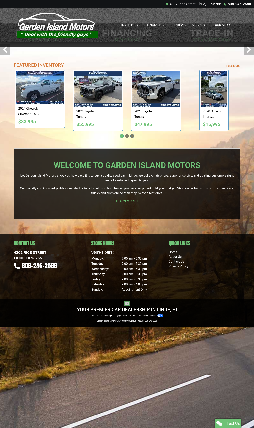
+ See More (233, 166)
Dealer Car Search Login (101, 416)
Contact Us (176, 362)
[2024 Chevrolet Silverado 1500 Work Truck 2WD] (45, 188)
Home (173, 353)
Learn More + (127, 302)
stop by (136, 294)
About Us (175, 358)
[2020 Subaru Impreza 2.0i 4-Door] (219, 190)
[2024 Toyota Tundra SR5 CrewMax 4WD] (103, 190)
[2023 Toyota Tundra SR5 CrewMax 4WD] (161, 190)
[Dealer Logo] (57, 25)
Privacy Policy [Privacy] (178, 367)
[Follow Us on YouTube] (127, 404)
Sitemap (132, 416)
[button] (5, 100)
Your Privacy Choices (150, 416)
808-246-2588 (239, 4)
